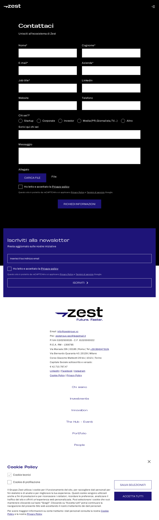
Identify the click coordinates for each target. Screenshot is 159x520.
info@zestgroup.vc (67, 331)
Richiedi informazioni (79, 204)
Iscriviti (80, 282)
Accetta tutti (133, 496)
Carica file (33, 177)
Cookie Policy (57, 375)
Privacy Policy (78, 192)
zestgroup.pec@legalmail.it (70, 336)
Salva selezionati (133, 484)
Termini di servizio (96, 192)
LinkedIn (54, 371)
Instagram (79, 371)
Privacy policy (60, 186)
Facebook (66, 371)
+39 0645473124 (99, 349)
